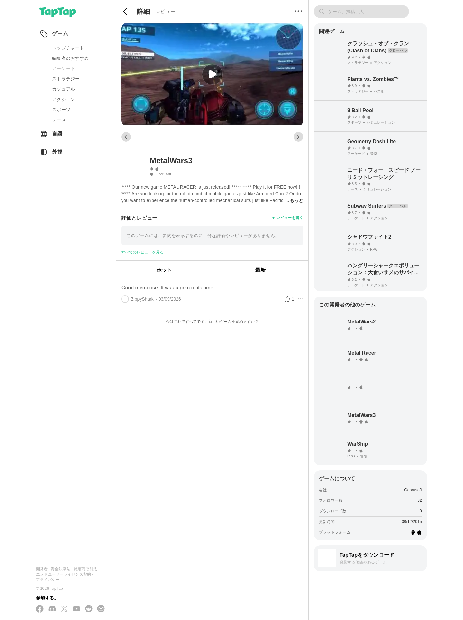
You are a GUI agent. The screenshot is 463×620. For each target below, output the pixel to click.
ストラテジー (66, 78)
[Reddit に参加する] (89, 609)
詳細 (143, 11)
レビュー (165, 11)
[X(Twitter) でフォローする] (64, 609)
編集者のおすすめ (70, 58)
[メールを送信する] (101, 609)
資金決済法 (60, 569)
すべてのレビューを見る (142, 252)
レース (59, 119)
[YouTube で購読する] (76, 609)
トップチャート (68, 47)
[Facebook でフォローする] (40, 609)
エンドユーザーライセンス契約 (63, 574)
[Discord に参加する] (52, 609)
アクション (63, 99)
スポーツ (61, 109)
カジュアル (63, 89)
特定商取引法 (85, 569)
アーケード (63, 68)
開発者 (42, 569)
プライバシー (47, 579)
